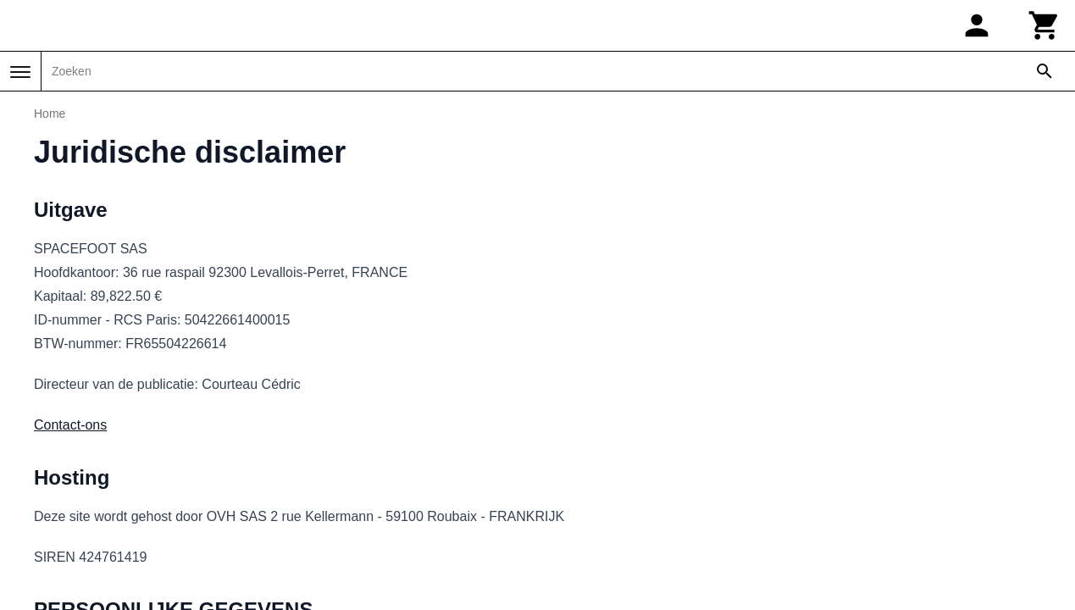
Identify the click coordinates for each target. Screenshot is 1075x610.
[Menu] (20, 72)
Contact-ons (70, 425)
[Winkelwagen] (1044, 25)
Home (49, 113)
